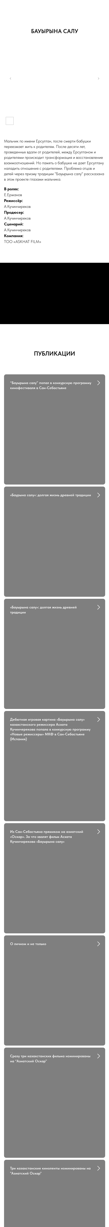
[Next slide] (98, 78)
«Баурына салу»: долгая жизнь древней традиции (50, 460)
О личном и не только (28, 771)
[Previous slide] (10, 78)
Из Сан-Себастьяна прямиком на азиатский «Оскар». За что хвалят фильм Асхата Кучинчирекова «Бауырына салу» (46, 698)
